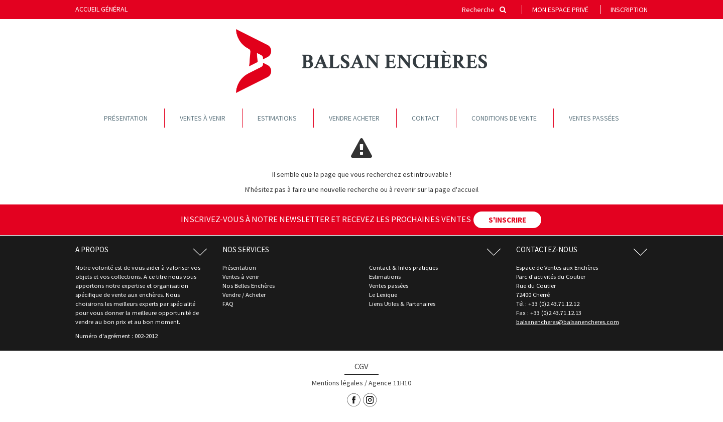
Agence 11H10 (390, 382)
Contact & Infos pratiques (403, 267)
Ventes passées (594, 118)
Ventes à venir (202, 118)
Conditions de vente (504, 118)
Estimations (277, 118)
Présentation (126, 118)
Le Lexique (383, 294)
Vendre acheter (354, 118)
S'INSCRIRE (507, 220)
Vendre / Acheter (244, 294)
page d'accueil (456, 189)
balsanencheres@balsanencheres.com (567, 322)
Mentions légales (337, 382)
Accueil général (101, 9)
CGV (361, 366)
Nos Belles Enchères (248, 285)
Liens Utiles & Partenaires (402, 303)
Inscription (629, 9)
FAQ (227, 303)
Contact (425, 118)
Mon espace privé (560, 9)
